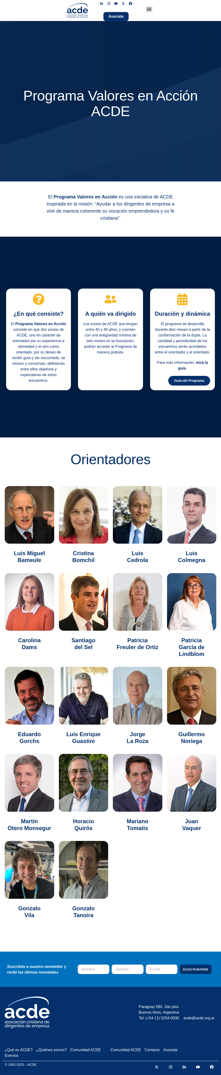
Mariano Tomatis (137, 823)
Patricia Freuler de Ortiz (137, 642)
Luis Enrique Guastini (83, 736)
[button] (149, 9)
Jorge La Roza (137, 736)
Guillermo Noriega (191, 736)
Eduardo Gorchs (29, 736)
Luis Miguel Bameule (29, 555)
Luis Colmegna (191, 555)
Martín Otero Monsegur (29, 823)
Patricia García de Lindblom (192, 646)
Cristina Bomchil (83, 555)
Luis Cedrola (137, 555)
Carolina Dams (29, 642)
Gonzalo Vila (29, 910)
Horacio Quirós (83, 823)
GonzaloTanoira (83, 910)
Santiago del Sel (83, 642)
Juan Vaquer (191, 823)
